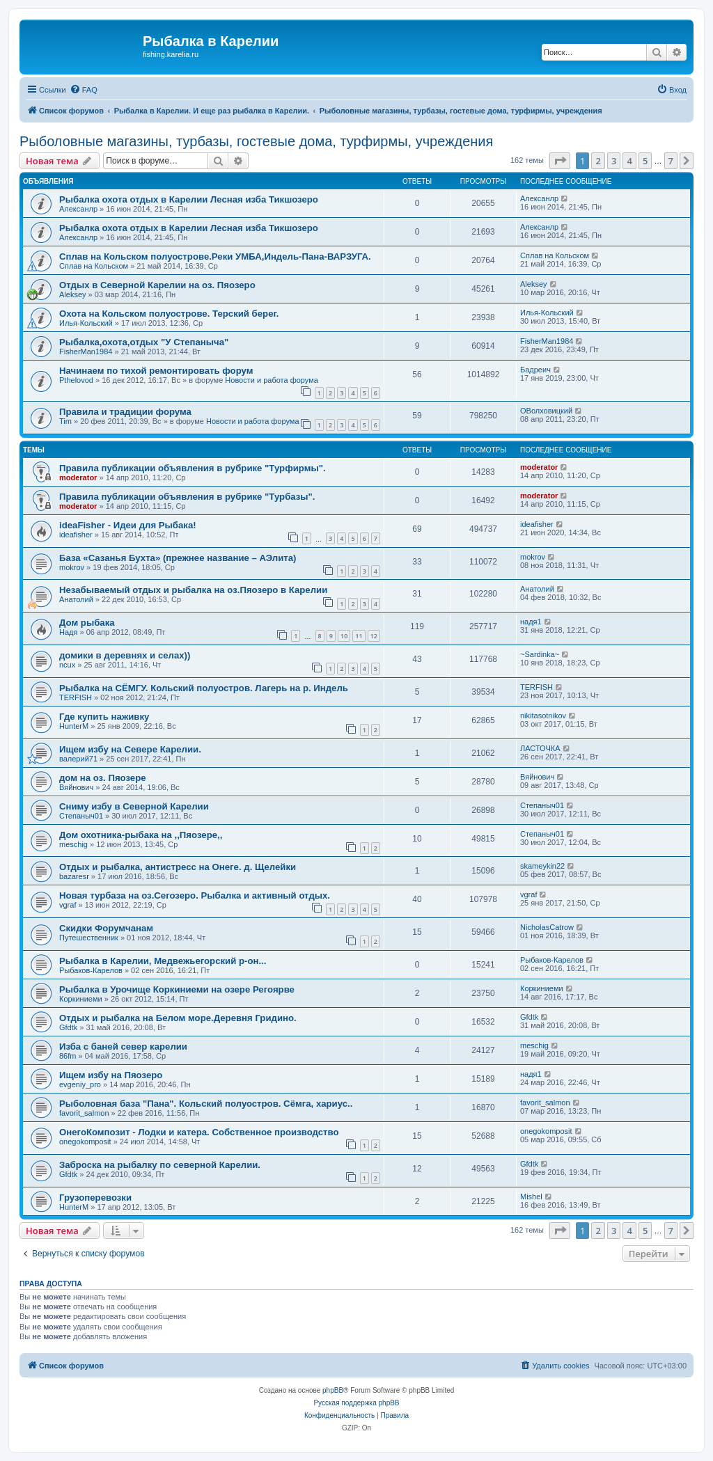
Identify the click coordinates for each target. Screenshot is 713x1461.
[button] (559, 160)
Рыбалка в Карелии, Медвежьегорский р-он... (162, 961)
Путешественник (88, 937)
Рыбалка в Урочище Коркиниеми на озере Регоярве (177, 989)
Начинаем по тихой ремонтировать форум (156, 370)
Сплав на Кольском (93, 266)
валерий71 (78, 759)
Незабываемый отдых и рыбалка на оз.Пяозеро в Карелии (193, 590)
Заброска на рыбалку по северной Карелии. (159, 1165)
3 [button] (613, 161)
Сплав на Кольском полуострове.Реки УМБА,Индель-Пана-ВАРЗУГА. (215, 256)
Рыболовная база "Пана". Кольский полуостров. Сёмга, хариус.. (205, 1103)
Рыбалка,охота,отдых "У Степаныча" (143, 342)
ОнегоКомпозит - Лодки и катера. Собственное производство (199, 1132)
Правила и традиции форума (125, 411)
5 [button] (645, 161)
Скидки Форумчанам (106, 928)
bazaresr (74, 876)
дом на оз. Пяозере (102, 778)
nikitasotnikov (543, 715)
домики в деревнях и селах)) (124, 655)
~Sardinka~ (539, 654)
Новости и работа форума (271, 380)
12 (373, 635)
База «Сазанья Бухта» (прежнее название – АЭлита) (177, 558)
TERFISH (75, 697)
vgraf (67, 905)
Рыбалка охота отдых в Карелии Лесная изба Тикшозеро (188, 199)
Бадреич (535, 369)
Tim (65, 421)
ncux (67, 665)
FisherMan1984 (85, 351)
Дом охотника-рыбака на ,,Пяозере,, (140, 835)
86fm (67, 1056)
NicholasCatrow (547, 927)
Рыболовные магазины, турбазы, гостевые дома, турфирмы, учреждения (256, 141)
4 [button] (629, 161)
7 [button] (670, 161)
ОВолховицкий (546, 410)
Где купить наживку (104, 716)
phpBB (332, 1390)
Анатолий (76, 599)
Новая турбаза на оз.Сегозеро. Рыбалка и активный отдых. (194, 895)
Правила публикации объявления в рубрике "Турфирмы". (192, 468)
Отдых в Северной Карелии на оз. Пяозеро (157, 285)
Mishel (531, 1196)
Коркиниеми (80, 999)
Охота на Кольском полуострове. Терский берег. (169, 313)
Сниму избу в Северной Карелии (134, 806)
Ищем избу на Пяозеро (110, 1075)
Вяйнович (76, 787)
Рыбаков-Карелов (91, 970)
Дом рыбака (87, 622)
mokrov (71, 567)
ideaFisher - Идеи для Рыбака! (127, 525)
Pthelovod (76, 380)
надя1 (531, 621)
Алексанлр (78, 209)
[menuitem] (83, 89)
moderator (78, 477)
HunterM (73, 726)
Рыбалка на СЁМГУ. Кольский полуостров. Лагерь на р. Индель (203, 688)
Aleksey (72, 294)
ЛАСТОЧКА (540, 748)
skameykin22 (542, 866)
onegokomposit (85, 1141)
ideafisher (76, 534)
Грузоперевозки (95, 1197)
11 (358, 635)
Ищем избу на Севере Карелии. (130, 749)
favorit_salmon (84, 1113)
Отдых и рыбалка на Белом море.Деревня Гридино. (178, 1018)
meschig (73, 844)
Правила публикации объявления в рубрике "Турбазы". (187, 496)
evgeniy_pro (80, 1084)
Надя (68, 632)
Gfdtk (68, 1027)
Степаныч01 (81, 816)
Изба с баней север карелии (123, 1046)
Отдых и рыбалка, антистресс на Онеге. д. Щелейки (177, 867)
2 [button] (597, 161)
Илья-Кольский (86, 323)
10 (343, 635)
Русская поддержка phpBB (356, 1403)
